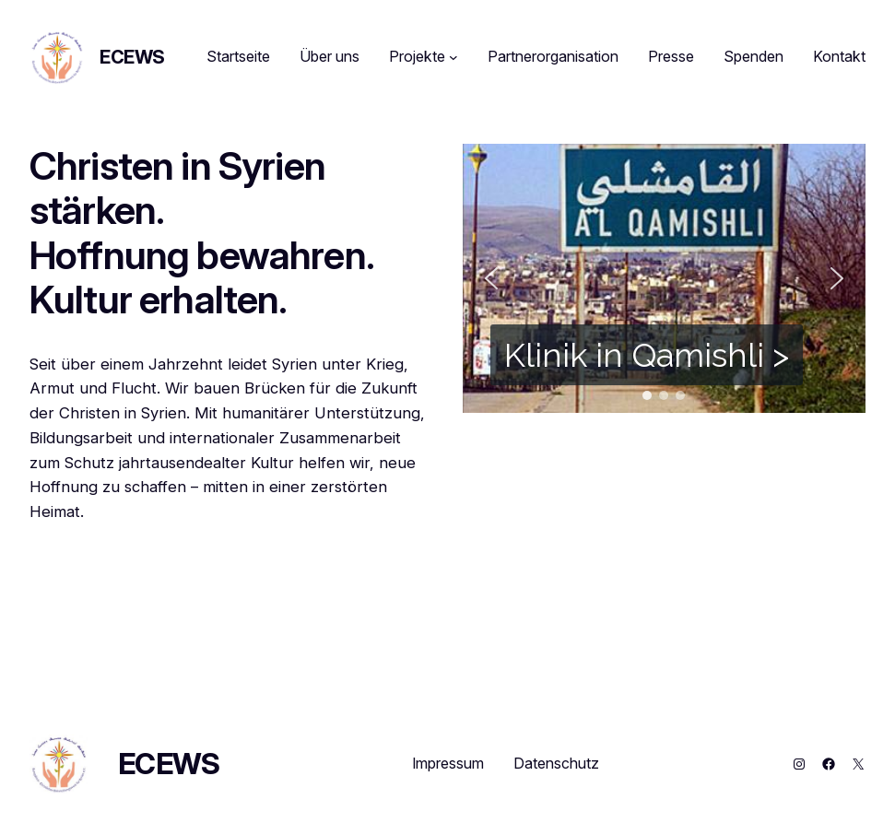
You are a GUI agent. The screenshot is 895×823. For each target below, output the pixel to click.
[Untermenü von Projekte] (453, 57)
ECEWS (132, 57)
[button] (491, 278)
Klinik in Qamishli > (646, 354)
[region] (664, 278)
